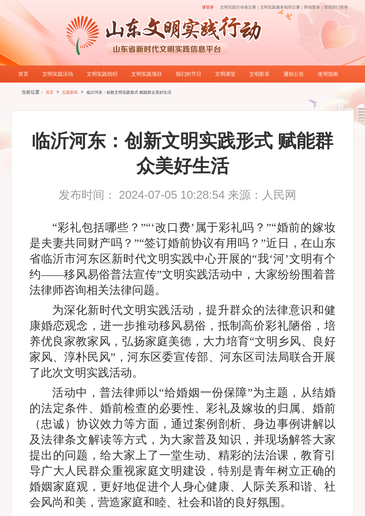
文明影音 (259, 74)
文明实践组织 (102, 74)
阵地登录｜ (314, 7)
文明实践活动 (57, 74)
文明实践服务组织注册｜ (282, 7)
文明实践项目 (146, 74)
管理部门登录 (336, 7)
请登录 (208, 7)
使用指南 (328, 74)
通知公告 (293, 74)
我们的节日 (188, 74)
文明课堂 (225, 74)
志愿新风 (70, 92)
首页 (23, 74)
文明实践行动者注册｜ (240, 7)
